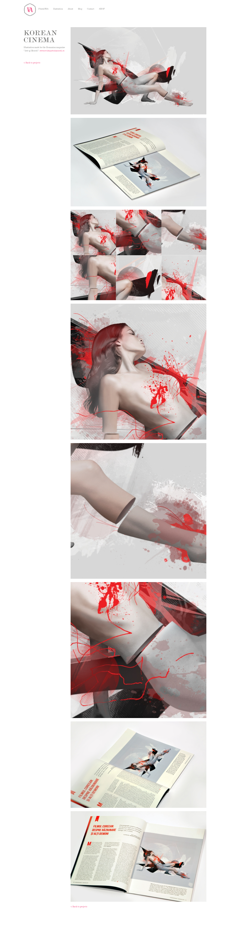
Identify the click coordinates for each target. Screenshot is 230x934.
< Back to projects (32, 63)
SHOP (102, 9)
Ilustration (58, 9)
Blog (80, 9)
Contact (90, 9)
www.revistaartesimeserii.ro (52, 51)
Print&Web (43, 9)
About (70, 9)
